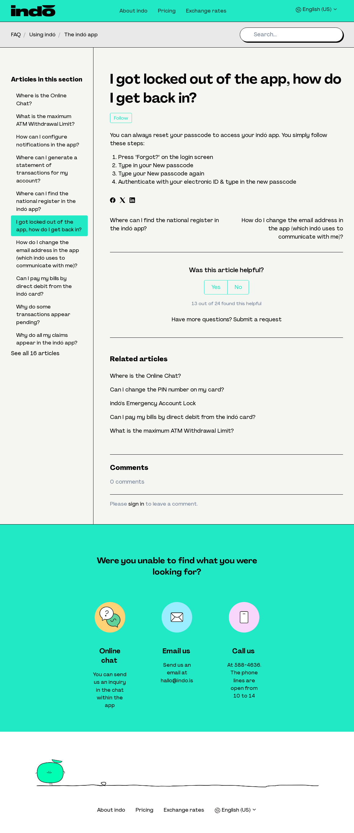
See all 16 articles (35, 353)
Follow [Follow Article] (121, 118)
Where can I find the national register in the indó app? (46, 201)
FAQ (16, 34)
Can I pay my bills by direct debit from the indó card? (182, 417)
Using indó (42, 34)
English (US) (316, 9)
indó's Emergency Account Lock (153, 403)
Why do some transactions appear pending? (43, 314)
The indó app (81, 34)
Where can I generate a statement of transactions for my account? (46, 169)
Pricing (167, 10)
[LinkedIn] (132, 201)
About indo (133, 10)
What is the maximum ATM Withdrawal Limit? (172, 431)
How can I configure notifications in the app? (47, 140)
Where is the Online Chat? (145, 376)
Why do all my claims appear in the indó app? (46, 339)
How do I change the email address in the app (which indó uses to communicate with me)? (292, 228)
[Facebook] (112, 201)
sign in (136, 503)
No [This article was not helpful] (238, 287)
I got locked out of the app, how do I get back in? (49, 225)
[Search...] (291, 34)
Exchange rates (206, 10)
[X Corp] (122, 201)
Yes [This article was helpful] (216, 287)
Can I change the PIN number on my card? (167, 389)
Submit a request (257, 319)
